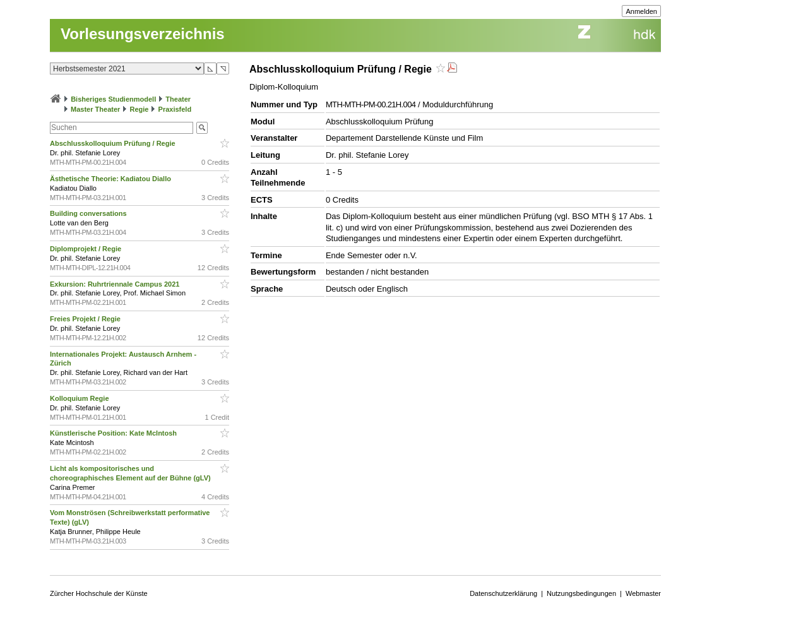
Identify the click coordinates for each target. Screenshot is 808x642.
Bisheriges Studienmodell (113, 99)
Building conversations (89, 213)
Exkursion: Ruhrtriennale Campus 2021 (115, 284)
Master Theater (95, 109)
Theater (178, 99)
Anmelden (641, 11)
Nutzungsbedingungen (581, 593)
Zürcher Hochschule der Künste (99, 593)
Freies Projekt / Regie (86, 319)
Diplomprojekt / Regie (86, 249)
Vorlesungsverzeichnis (143, 33)
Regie (138, 109)
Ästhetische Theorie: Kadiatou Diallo (111, 178)
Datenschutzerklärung (503, 593)
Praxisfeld (175, 109)
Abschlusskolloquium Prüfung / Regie (113, 143)
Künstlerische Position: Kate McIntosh (114, 433)
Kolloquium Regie (80, 398)
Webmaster (643, 593)
